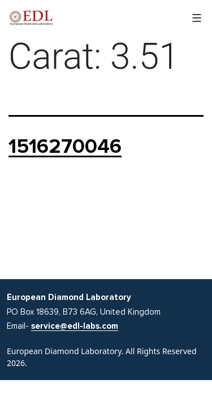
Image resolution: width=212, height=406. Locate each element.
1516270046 (65, 146)
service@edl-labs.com (74, 326)
